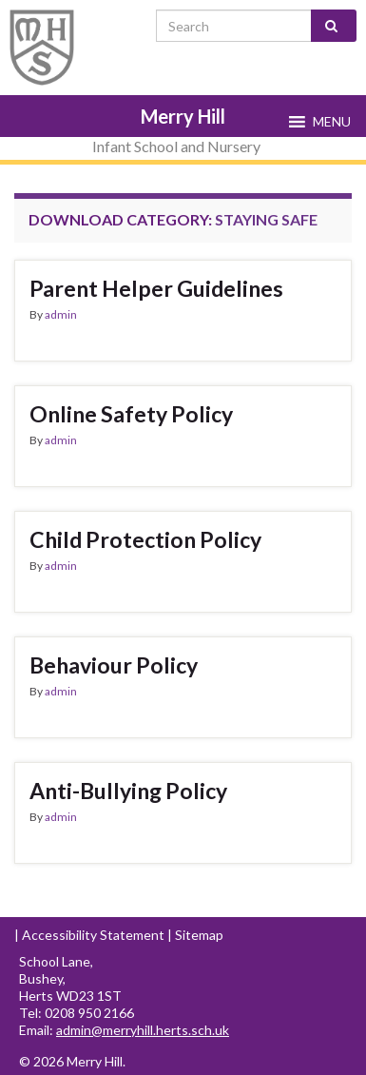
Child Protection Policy (145, 539)
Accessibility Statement (93, 935)
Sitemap (199, 935)
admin (61, 314)
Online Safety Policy (131, 414)
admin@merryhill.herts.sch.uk (142, 1030)
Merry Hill (183, 116)
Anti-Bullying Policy (128, 790)
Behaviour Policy (113, 665)
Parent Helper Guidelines (156, 288)
